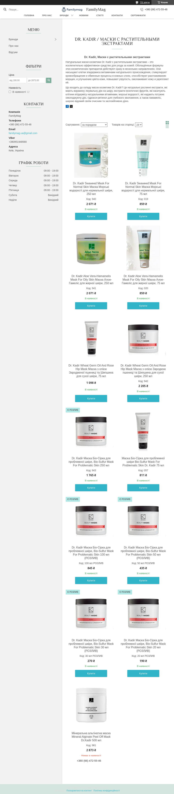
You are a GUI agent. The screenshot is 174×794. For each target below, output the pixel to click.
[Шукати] (5, 9)
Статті (100, 15)
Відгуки (13, 52)
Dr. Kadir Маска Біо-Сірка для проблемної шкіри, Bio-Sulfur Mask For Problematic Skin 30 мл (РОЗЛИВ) (91, 645)
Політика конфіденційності (107, 790)
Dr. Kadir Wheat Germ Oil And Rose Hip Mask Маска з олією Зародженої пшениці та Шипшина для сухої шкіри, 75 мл (91, 371)
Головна (29, 15)
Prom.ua (104, 787)
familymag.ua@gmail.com (23, 133)
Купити (91, 216)
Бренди (64, 15)
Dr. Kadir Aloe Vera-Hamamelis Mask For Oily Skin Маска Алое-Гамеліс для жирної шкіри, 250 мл (91, 280)
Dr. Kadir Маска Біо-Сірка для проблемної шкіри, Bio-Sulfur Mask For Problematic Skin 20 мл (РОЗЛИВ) (143, 645)
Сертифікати (138, 15)
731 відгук (145, 2)
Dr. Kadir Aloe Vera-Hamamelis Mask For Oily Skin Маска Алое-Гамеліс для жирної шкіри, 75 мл (143, 280)
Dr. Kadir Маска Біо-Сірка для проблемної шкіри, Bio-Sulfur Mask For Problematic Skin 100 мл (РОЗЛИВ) (91, 553)
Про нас (47, 15)
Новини (83, 15)
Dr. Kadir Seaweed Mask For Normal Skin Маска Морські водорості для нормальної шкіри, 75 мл (143, 188)
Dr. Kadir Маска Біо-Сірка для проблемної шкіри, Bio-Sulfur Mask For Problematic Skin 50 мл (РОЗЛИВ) (143, 553)
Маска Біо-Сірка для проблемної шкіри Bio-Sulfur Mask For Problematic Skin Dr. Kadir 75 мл (143, 462)
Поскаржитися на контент (79, 790)
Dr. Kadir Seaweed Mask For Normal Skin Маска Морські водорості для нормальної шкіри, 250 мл (91, 188)
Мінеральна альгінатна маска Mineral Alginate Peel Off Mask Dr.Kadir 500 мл (91, 737)
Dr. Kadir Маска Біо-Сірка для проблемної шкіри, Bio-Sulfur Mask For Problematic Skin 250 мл (91, 462)
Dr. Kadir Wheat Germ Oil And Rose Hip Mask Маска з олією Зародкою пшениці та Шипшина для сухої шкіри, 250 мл (143, 371)
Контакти (117, 15)
